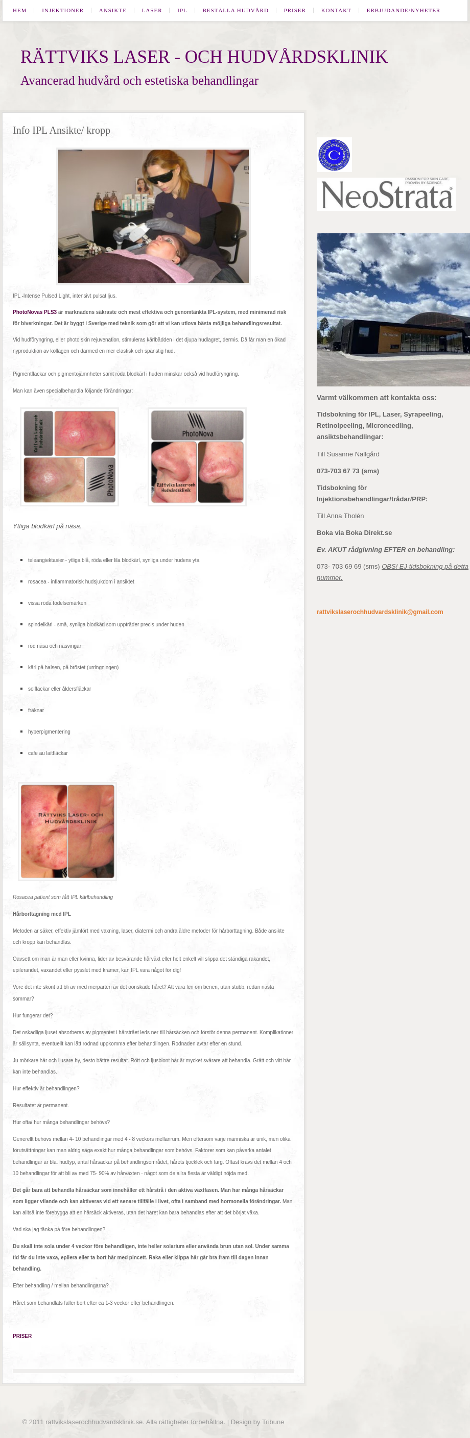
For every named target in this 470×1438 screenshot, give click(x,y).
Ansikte (113, 10)
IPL (182, 10)
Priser (295, 10)
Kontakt (336, 10)
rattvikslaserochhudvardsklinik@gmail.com (380, 612)
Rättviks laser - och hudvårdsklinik (204, 57)
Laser (152, 10)
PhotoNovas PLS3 (35, 312)
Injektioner (63, 10)
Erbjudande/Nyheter (404, 10)
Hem (20, 10)
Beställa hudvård (236, 10)
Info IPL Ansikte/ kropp (61, 130)
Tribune (273, 1422)
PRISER (22, 1336)
